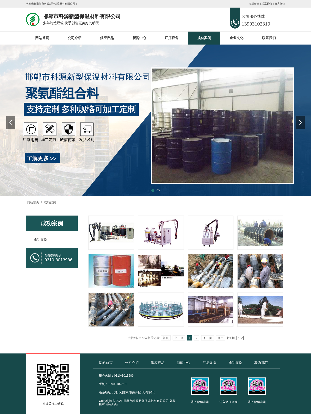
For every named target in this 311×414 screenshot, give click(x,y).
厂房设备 (172, 38)
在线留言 (254, 3)
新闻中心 (139, 38)
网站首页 (42, 38)
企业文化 (236, 38)
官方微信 (280, 3)
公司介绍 (74, 38)
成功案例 (204, 38)
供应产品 (107, 38)
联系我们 (267, 3)
